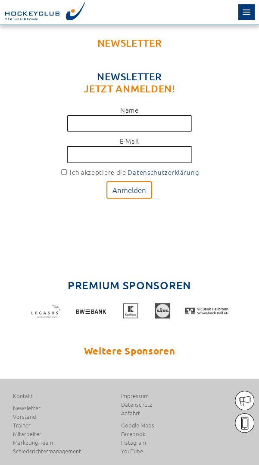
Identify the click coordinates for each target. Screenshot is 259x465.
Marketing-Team (33, 442)
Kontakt (23, 395)
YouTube (132, 451)
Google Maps (137, 425)
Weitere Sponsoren (129, 351)
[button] (246, 12)
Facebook (133, 433)
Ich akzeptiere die (130, 172)
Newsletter (27, 408)
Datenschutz (136, 404)
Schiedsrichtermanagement (47, 451)
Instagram (133, 442)
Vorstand (24, 416)
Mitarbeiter (27, 433)
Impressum (135, 395)
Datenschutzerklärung (163, 172)
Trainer (22, 425)
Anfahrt (130, 413)
